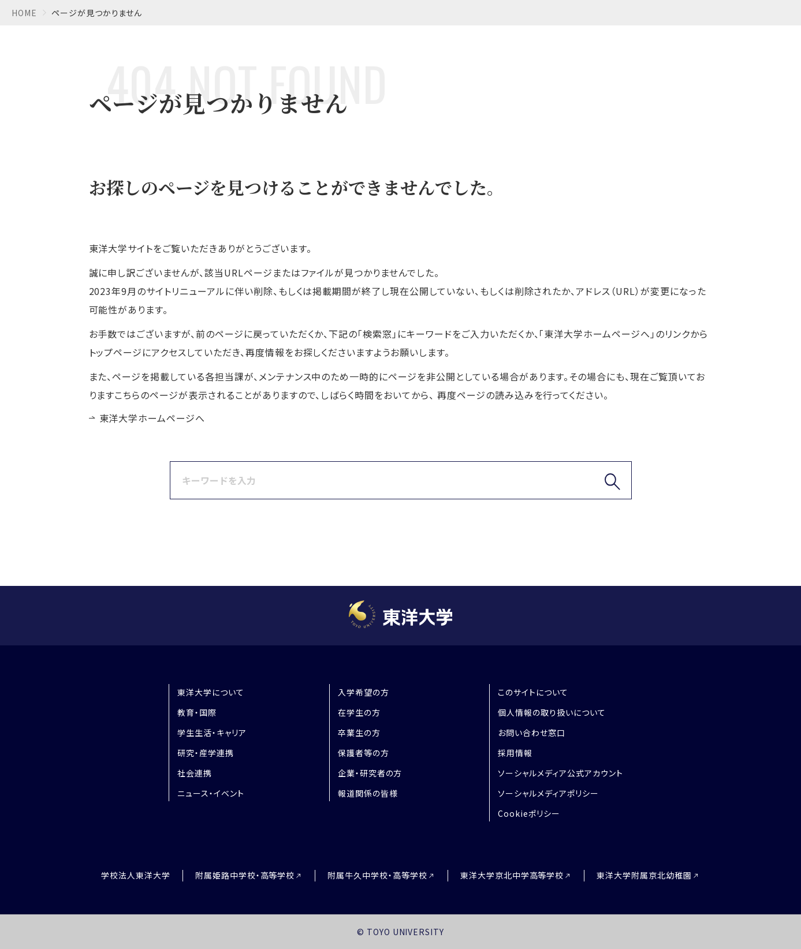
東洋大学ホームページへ (152, 418)
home (24, 12)
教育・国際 (197, 712)
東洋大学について (210, 692)
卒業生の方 (359, 732)
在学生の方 (359, 712)
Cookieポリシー (529, 813)
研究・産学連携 (205, 753)
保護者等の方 (363, 753)
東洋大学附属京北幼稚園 (644, 875)
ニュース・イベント (210, 793)
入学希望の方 (363, 692)
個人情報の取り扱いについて (551, 712)
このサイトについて (533, 692)
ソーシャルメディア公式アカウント (560, 773)
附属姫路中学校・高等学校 (245, 875)
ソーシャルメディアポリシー (548, 793)
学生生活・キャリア (212, 732)
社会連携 (194, 773)
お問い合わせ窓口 (531, 732)
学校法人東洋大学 (135, 875)
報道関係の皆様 (368, 793)
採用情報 (515, 753)
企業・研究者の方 (370, 773)
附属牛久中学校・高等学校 (377, 875)
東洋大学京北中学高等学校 (512, 875)
